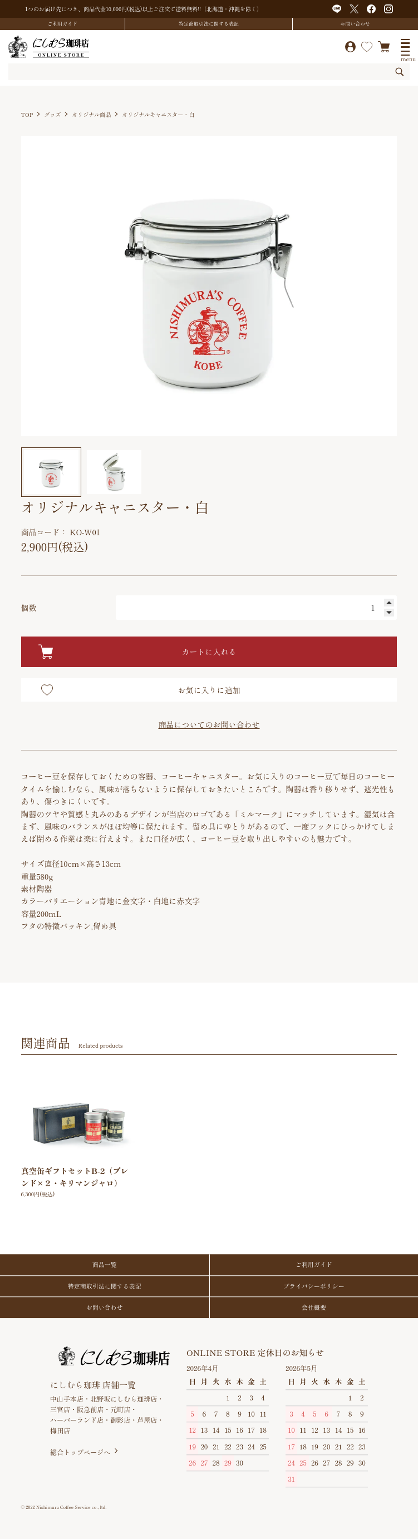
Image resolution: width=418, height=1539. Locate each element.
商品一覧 (104, 1264)
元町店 (120, 1409)
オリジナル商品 (91, 114)
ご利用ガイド (62, 23)
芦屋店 (147, 1419)
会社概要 (314, 1307)
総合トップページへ (80, 1452)
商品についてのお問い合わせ (208, 724)
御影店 (120, 1419)
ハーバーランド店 (77, 1419)
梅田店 (60, 1430)
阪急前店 (90, 1409)
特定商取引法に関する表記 (209, 23)
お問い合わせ (355, 23)
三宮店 (60, 1409)
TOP (27, 114)
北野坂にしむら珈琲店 (123, 1398)
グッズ (52, 114)
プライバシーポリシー (314, 1285)
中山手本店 (66, 1398)
